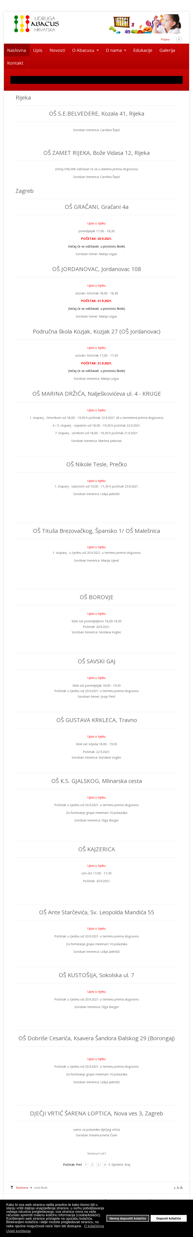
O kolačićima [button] (94, 1226)
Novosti (57, 50)
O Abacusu (83, 50)
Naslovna (16, 50)
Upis (37, 50)
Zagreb (25, 191)
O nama (114, 50)
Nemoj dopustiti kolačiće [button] (127, 1218)
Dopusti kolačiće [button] (168, 1218)
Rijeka (23, 97)
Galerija (167, 50)
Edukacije (142, 50)
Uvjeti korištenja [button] (18, 1231)
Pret (79, 1164)
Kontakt (15, 63)
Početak (69, 1164)
